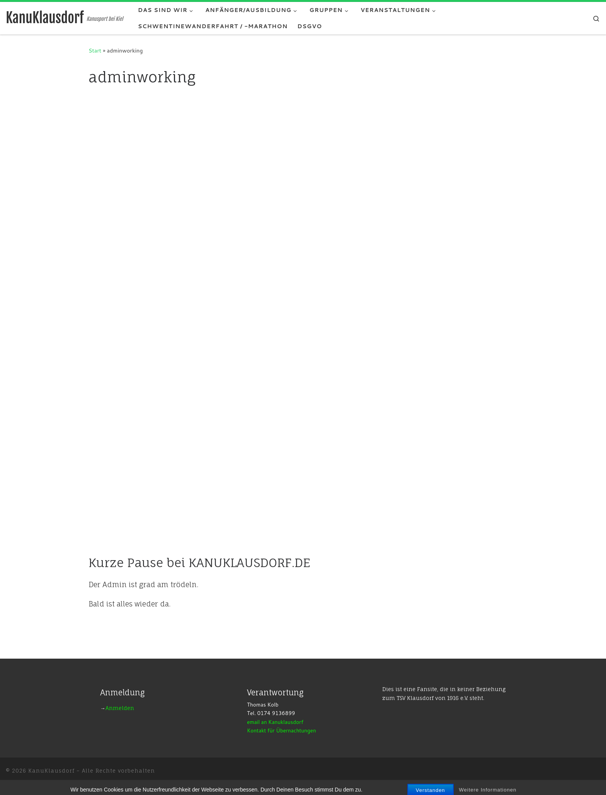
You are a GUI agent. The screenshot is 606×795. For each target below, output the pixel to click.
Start (95, 50)
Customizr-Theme (129, 782)
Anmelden (120, 708)
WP (48, 782)
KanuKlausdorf (51, 771)
